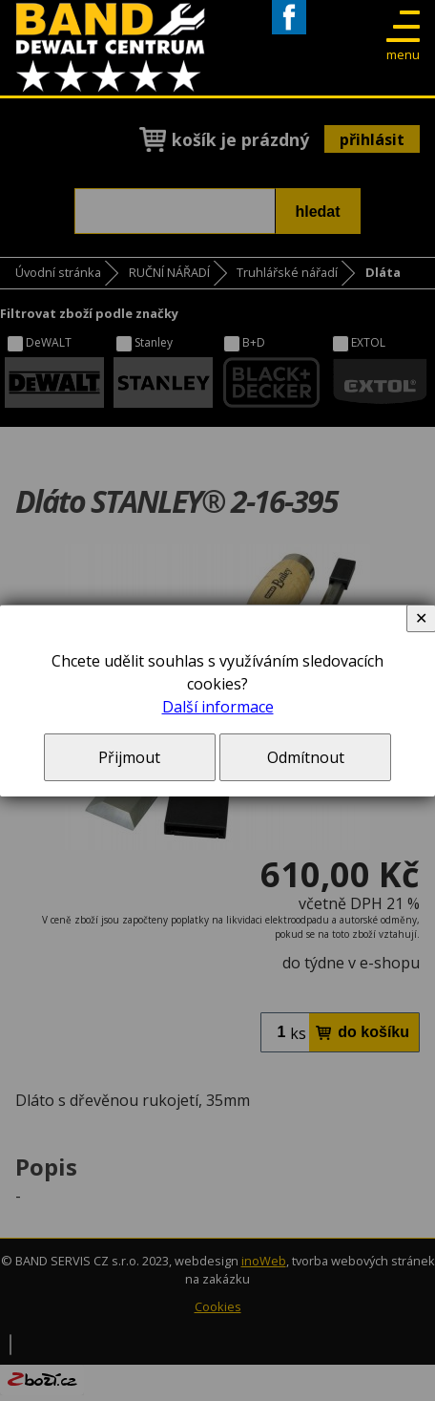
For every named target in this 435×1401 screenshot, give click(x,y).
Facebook (289, 33)
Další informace (218, 706)
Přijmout (129, 757)
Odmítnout (305, 757)
